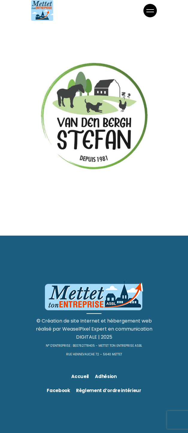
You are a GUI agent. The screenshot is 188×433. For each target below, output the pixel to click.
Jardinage (104, 186)
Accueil (80, 376)
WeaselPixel (76, 328)
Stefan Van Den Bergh (79, 196)
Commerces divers (72, 186)
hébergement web (129, 320)
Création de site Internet (71, 320)
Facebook (58, 390)
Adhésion (106, 376)
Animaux (41, 186)
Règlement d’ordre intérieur (108, 390)
